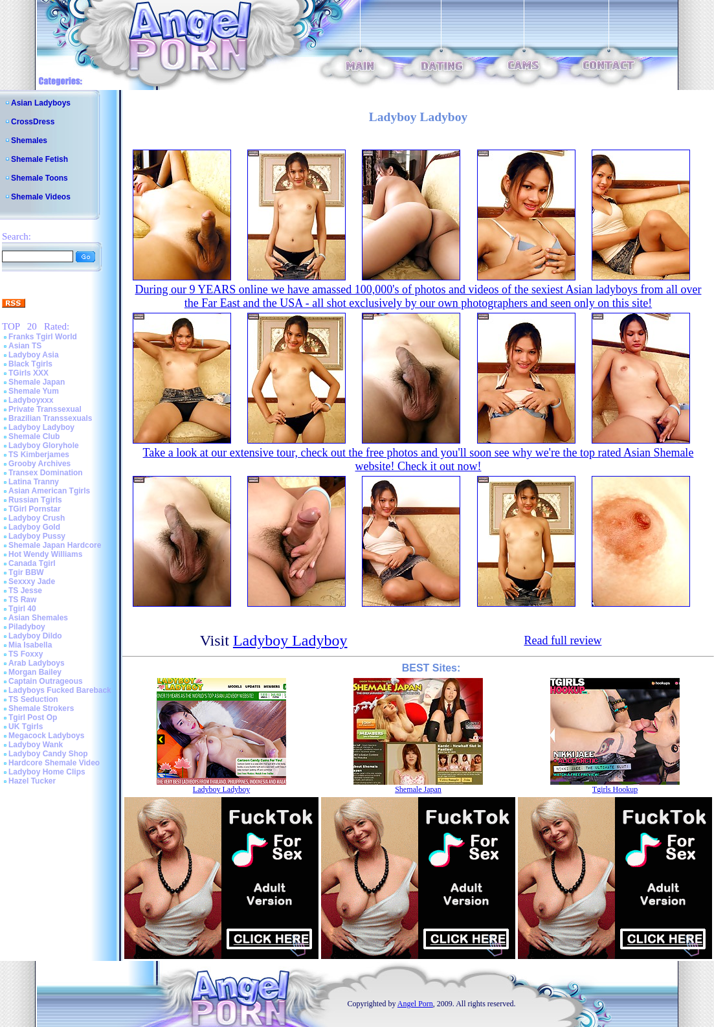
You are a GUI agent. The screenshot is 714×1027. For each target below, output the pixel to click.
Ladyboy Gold (34, 527)
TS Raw (22, 599)
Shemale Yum (33, 391)
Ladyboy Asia (33, 354)
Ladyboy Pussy (36, 536)
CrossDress (32, 121)
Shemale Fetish (39, 159)
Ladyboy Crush (36, 518)
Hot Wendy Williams (45, 554)
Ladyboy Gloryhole (43, 445)
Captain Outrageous (45, 681)
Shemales (29, 140)
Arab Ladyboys (36, 663)
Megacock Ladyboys (46, 735)
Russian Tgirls (35, 499)
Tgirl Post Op (32, 717)
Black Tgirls (30, 363)
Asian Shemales (38, 617)
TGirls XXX (28, 373)
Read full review (562, 640)
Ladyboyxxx (30, 400)
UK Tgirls (25, 726)
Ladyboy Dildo (35, 635)
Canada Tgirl (32, 563)
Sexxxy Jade (31, 581)
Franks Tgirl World (42, 336)
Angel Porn (415, 1003)
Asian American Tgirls (49, 490)
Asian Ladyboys (41, 102)
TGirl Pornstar (34, 509)
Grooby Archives (39, 463)
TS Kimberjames (38, 454)
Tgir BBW (26, 572)
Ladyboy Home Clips (46, 771)
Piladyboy (26, 626)
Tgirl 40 (22, 608)
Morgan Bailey (34, 672)
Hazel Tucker (32, 780)
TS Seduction (33, 699)
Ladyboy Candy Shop (48, 753)
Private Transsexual (45, 409)
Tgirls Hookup (615, 789)
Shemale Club (34, 436)
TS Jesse (25, 590)
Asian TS (24, 345)
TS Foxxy (25, 654)
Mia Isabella (30, 644)
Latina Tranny (33, 481)
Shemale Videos (41, 196)
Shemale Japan (36, 382)
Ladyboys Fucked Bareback (59, 690)
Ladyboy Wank (35, 744)
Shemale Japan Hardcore (54, 545)
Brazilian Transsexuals (50, 418)
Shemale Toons (39, 178)
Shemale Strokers (41, 708)
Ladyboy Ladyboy (41, 427)
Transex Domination (45, 472)
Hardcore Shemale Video (54, 762)
